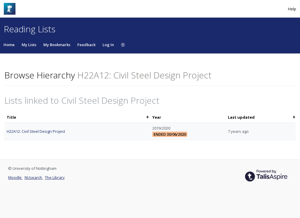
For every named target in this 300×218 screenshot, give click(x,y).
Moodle (15, 177)
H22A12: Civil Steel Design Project (36, 131)
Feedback (86, 44)
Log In (108, 44)
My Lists (29, 44)
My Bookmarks (56, 44)
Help (292, 8)
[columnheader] (77, 117)
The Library (55, 177)
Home (9, 44)
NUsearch (34, 177)
